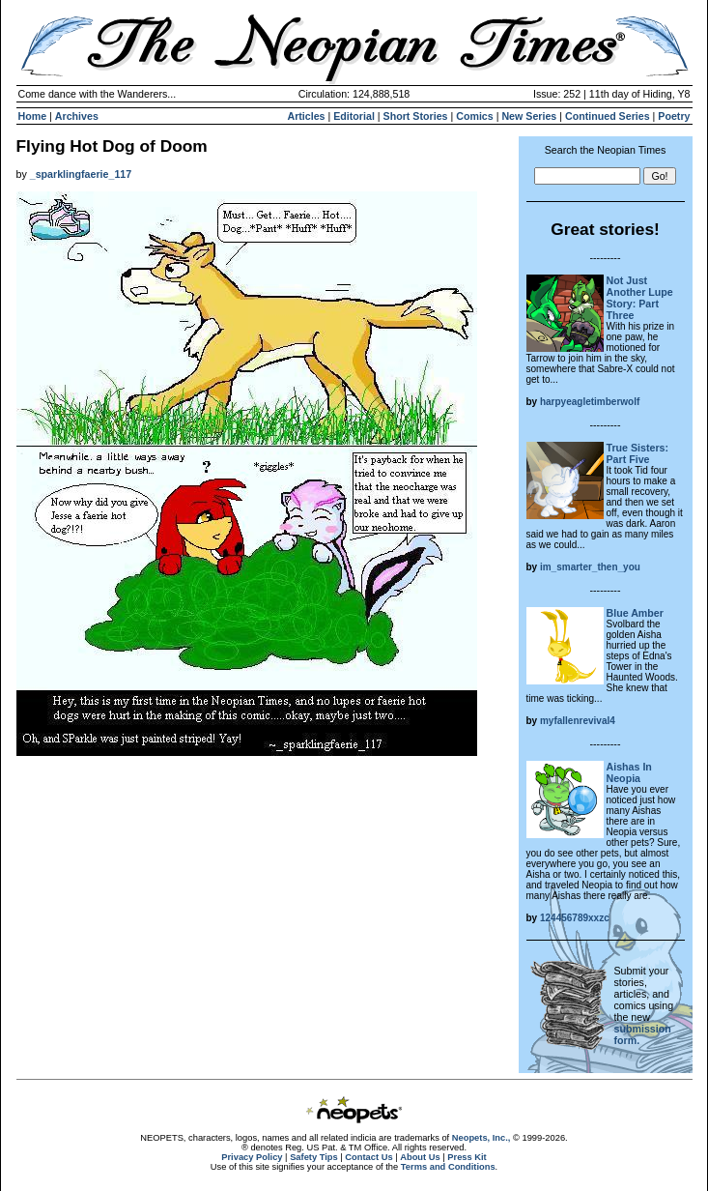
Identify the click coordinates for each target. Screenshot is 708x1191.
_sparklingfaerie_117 (80, 174)
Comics (475, 116)
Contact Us (368, 1157)
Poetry (674, 116)
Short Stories (415, 116)
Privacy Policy (251, 1157)
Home (32, 116)
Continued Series (607, 116)
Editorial (354, 116)
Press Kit (466, 1157)
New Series (528, 116)
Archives (77, 116)
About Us (419, 1157)
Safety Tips (314, 1157)
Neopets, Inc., (481, 1138)
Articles (306, 116)
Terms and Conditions (448, 1167)
